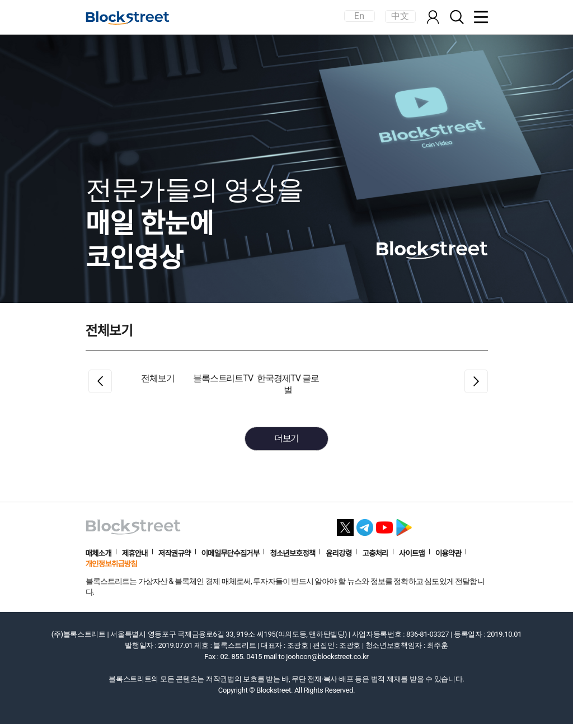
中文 (400, 16)
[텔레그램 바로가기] (364, 524)
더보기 (286, 438)
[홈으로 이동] (128, 18)
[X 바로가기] (345, 524)
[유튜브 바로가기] (384, 524)
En (359, 16)
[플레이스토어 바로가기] (404, 524)
